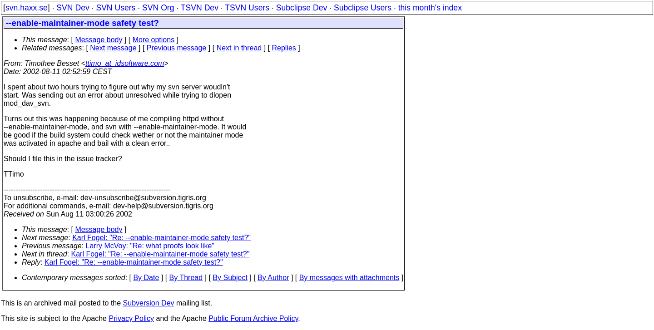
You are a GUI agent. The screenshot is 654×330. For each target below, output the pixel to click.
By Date (146, 277)
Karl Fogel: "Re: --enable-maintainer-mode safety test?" (161, 237)
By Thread (186, 277)
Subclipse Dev (301, 7)
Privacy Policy (131, 318)
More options (154, 40)
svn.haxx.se (26, 7)
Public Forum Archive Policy (253, 318)
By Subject (230, 277)
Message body (98, 40)
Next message (113, 48)
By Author (273, 277)
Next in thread (239, 48)
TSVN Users (247, 7)
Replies (284, 48)
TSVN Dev (199, 7)
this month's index (430, 7)
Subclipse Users (362, 7)
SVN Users (115, 7)
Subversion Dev (148, 303)
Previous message (177, 48)
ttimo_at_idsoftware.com (124, 63)
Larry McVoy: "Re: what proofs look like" (150, 246)
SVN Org (158, 7)
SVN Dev (72, 7)
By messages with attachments (349, 277)
